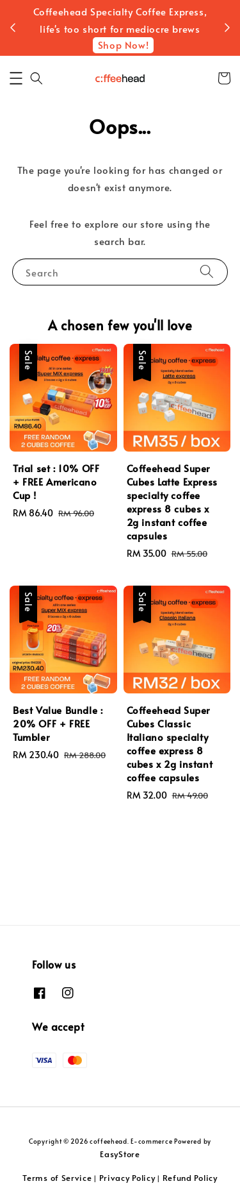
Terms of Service (57, 1177)
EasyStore (120, 1154)
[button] (16, 130)
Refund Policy (190, 1177)
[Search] (206, 323)
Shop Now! (123, 71)
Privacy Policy (127, 1177)
